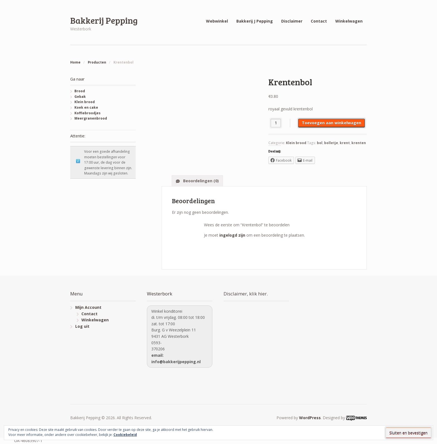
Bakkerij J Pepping (254, 21)
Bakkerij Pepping (104, 20)
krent (345, 142)
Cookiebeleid (125, 434)
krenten (358, 142)
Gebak (80, 96)
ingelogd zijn (232, 235)
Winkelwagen (349, 21)
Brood (79, 91)
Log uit (82, 326)
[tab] (197, 180)
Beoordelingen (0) (200, 180)
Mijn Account (88, 307)
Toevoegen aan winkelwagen (331, 122)
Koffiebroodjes (87, 113)
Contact (319, 21)
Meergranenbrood (90, 118)
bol (319, 142)
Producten (97, 62)
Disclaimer (291, 21)
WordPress (310, 417)
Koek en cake (86, 107)
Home (75, 62)
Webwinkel (217, 21)
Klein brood (296, 142)
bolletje (331, 142)
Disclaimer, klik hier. (246, 293)
